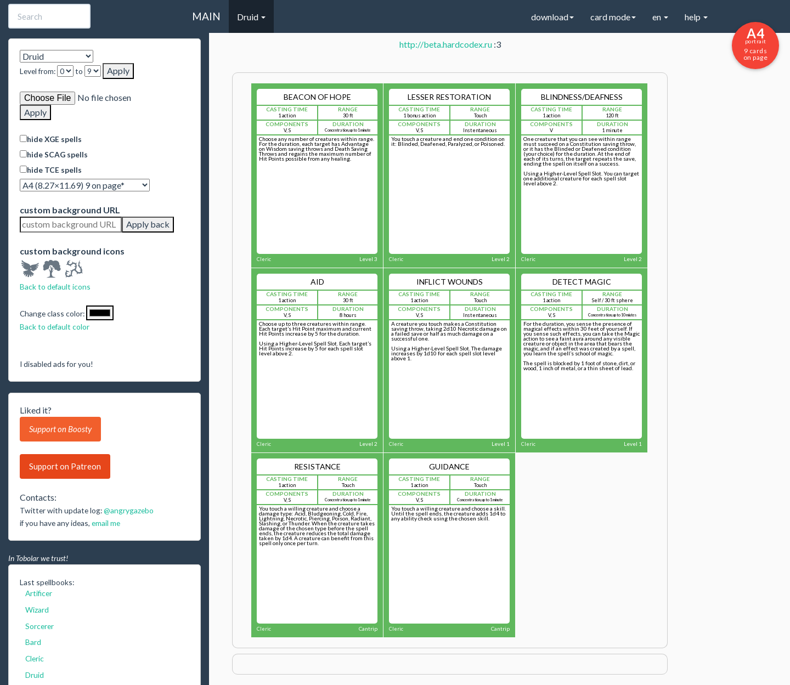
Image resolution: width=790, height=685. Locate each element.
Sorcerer (39, 626)
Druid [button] (251, 17)
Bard (33, 642)
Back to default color (54, 326)
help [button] (696, 17)
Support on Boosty (60, 429)
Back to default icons (55, 286)
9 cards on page (755, 43)
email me (106, 523)
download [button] (552, 17)
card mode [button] (613, 17)
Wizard (37, 609)
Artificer (38, 593)
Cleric (34, 658)
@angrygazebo (129, 510)
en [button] (660, 17)
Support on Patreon (65, 466)
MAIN (206, 16)
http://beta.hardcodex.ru (445, 44)
